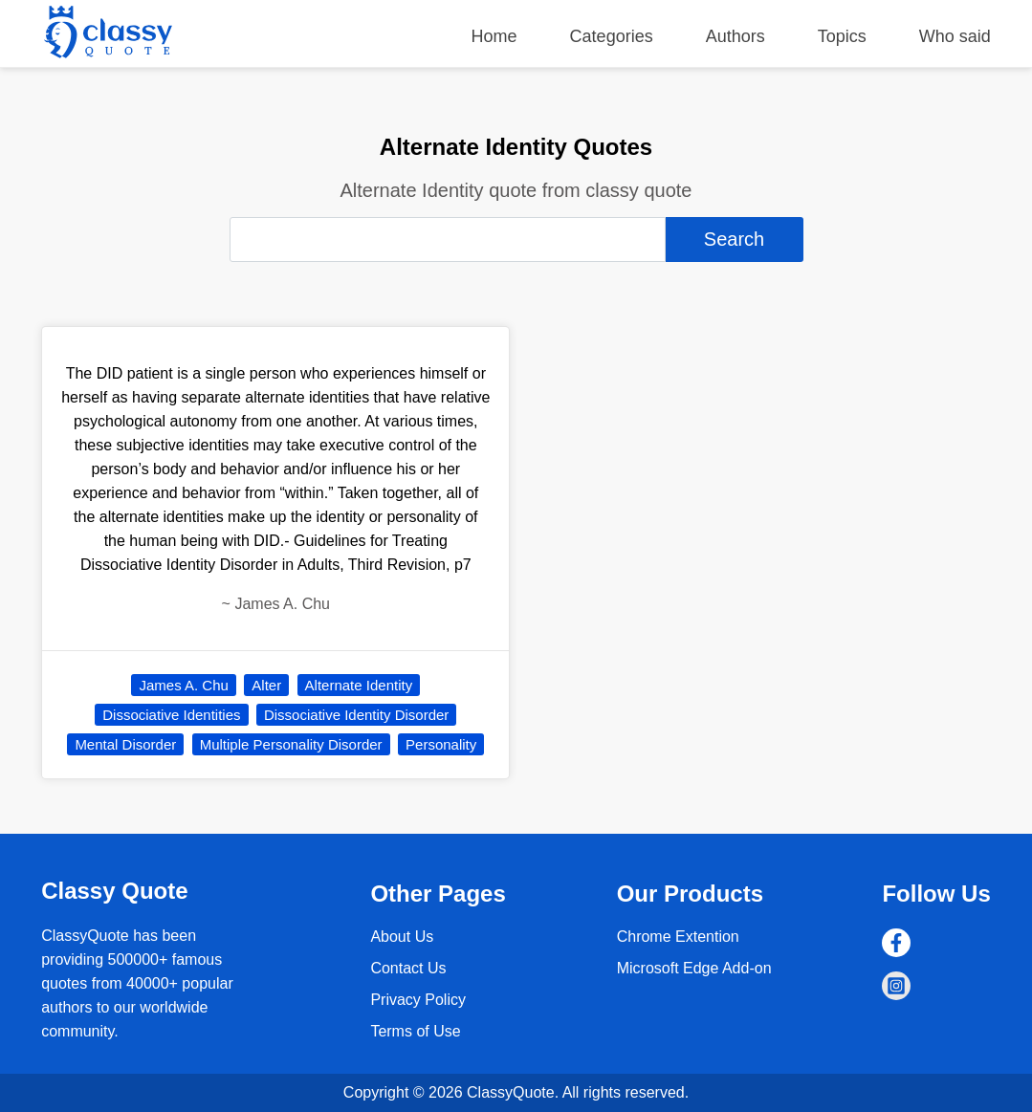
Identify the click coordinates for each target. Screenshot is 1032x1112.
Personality (441, 744)
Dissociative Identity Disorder (356, 715)
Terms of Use (415, 1031)
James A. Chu (183, 685)
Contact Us (408, 968)
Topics (842, 36)
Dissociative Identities (171, 715)
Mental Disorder (125, 744)
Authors (735, 36)
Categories (611, 36)
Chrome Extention (678, 936)
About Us (401, 936)
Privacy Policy (418, 1000)
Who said (955, 36)
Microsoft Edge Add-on (694, 968)
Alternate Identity (359, 685)
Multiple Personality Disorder (291, 744)
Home (494, 36)
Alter (266, 685)
